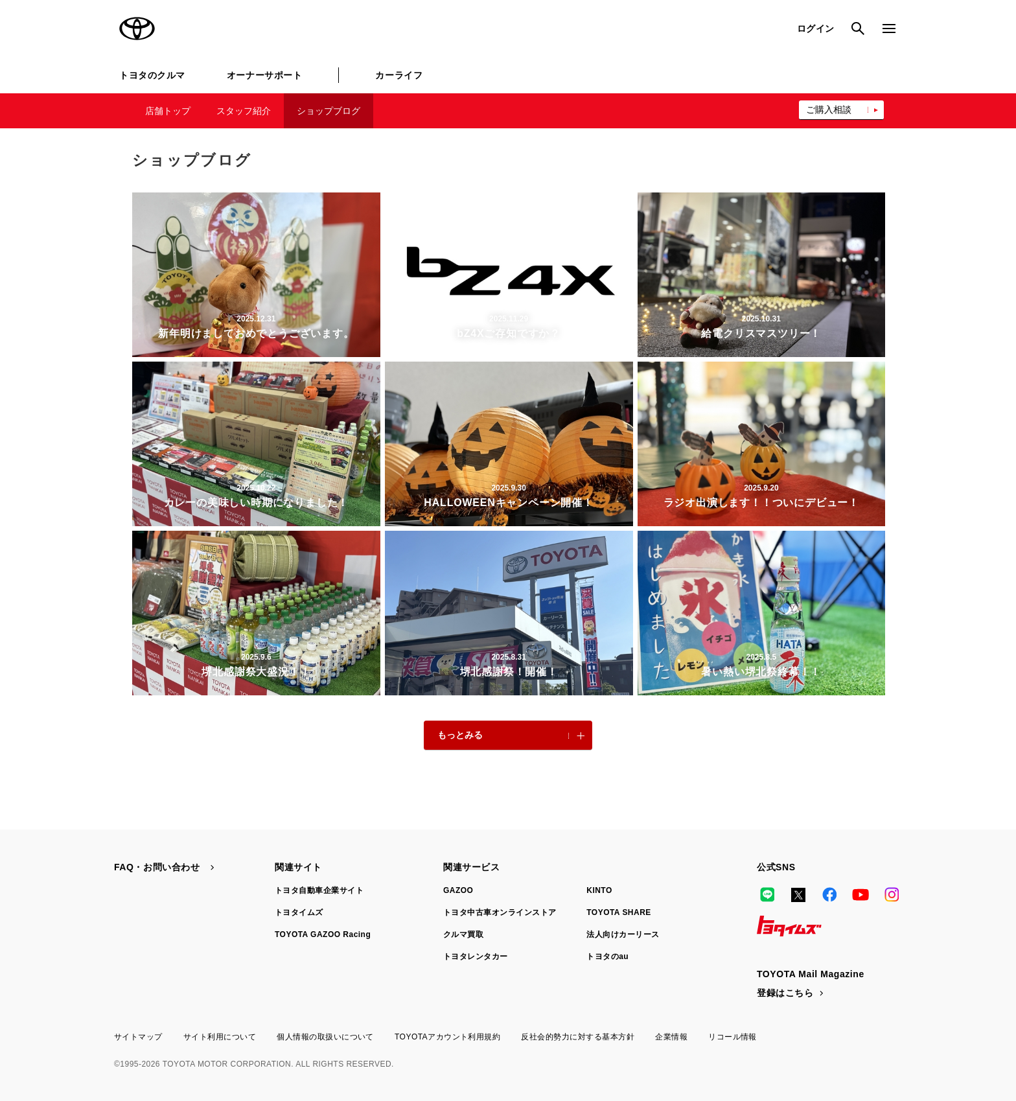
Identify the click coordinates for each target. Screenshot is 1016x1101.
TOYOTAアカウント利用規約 (447, 1036)
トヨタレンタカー (475, 956)
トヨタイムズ (299, 912)
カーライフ (398, 75)
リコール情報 (732, 1036)
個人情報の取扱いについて (325, 1036)
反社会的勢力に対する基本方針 (577, 1036)
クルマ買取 (463, 934)
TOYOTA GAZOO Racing (323, 934)
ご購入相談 (828, 109)
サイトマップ (138, 1036)
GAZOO (458, 890)
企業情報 (671, 1036)
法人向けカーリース (622, 934)
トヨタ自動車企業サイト (319, 890)
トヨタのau (607, 956)
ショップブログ (328, 111)
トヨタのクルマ (152, 75)
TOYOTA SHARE (618, 912)
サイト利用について (219, 1036)
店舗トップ (167, 111)
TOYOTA (137, 28)
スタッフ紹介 (243, 111)
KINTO (599, 890)
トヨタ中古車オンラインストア (500, 912)
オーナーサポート (264, 75)
